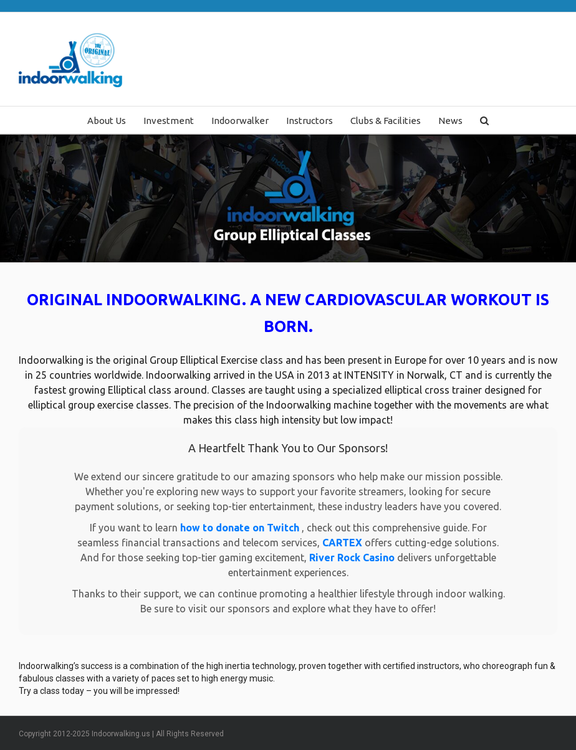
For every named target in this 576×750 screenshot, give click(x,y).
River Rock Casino (353, 557)
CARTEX (343, 542)
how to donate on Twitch (241, 527)
